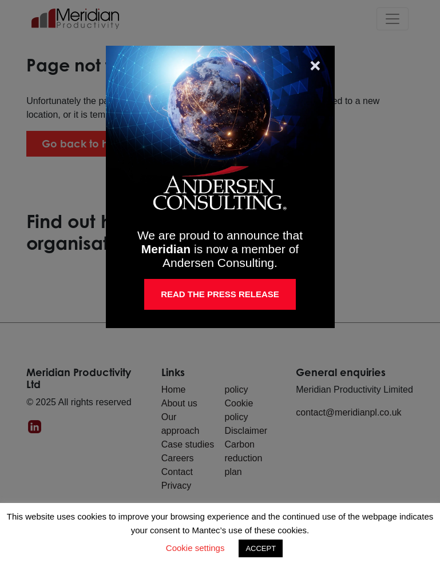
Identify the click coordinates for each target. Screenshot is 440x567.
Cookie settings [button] (195, 548)
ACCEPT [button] (260, 548)
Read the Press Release (220, 294)
